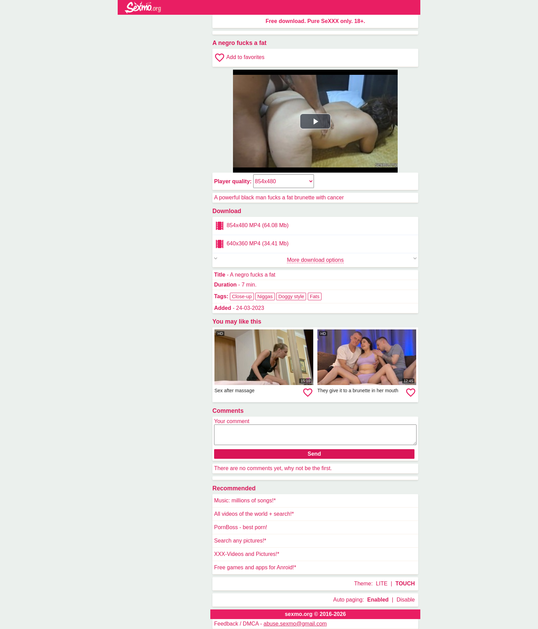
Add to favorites (239, 57)
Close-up (242, 296)
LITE (382, 583)
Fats (314, 296)
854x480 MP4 (251, 225)
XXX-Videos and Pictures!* (246, 554)
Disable (406, 600)
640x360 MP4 (251, 243)
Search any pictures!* (240, 541)
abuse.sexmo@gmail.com (295, 624)
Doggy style (291, 296)
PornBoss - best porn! (240, 527)
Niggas (265, 296)
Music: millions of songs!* (245, 500)
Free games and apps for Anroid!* (255, 567)
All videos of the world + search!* (254, 514)
